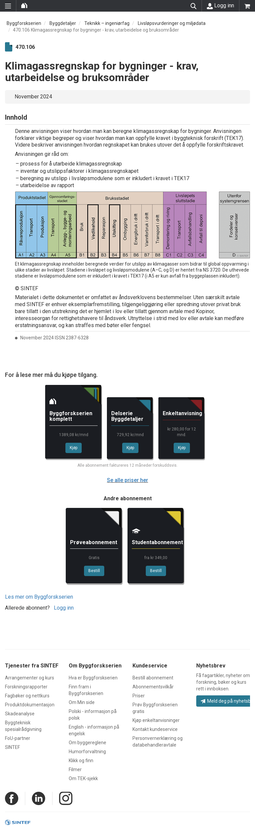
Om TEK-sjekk (83, 778)
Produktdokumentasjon (29, 704)
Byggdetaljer (62, 23)
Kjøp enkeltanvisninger (156, 720)
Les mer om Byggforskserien (39, 597)
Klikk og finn (81, 760)
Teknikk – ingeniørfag (106, 23)
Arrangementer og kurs (29, 677)
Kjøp (73, 447)
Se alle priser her (127, 480)
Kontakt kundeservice (155, 729)
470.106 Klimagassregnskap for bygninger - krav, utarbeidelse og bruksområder (96, 30)
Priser (138, 695)
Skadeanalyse (20, 713)
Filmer (75, 769)
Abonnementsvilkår (153, 686)
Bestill (94, 570)
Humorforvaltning (87, 751)
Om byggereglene (87, 742)
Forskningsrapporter (26, 686)
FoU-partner (17, 738)
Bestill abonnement (152, 677)
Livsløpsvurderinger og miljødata (172, 23)
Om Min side (82, 702)
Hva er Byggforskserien (93, 677)
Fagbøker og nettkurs (27, 695)
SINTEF (12, 747)
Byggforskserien (24, 23)
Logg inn (220, 5)
